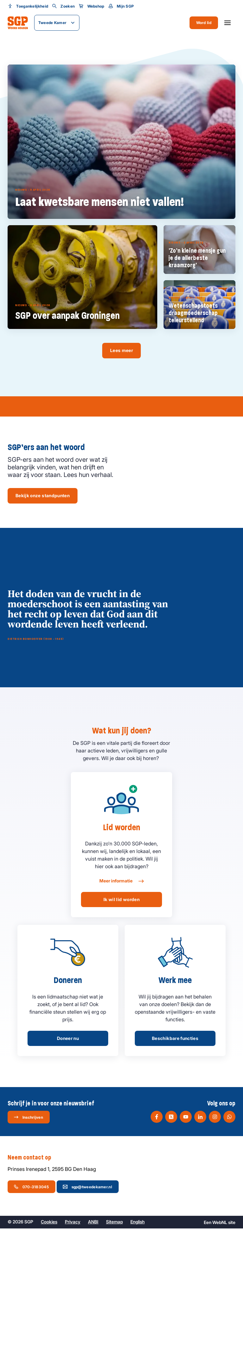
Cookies (49, 1341)
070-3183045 (31, 1306)
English (137, 1341)
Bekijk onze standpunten (43, 495)
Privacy (72, 1341)
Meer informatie (121, 1001)
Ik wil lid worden (121, 1019)
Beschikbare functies (175, 1157)
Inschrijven (28, 1236)
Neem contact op (33, 1277)
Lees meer (121, 350)
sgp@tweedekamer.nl (87, 1306)
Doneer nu (68, 1157)
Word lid (203, 22)
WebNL (219, 1342)
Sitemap (114, 1341)
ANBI (93, 1341)
